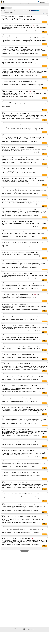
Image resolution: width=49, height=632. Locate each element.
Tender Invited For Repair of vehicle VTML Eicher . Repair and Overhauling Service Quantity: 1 (20, 254)
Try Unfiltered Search (35, 10)
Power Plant (13, 25)
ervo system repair (24, 10)
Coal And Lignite (15, 385)
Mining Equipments (15, 283)
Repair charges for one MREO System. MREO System (12, 18)
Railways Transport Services (15, 168)
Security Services (14, 91)
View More (24, 550)
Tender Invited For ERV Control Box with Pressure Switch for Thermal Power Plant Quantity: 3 (20, 337)
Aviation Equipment (15, 375)
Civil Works (13, 47)
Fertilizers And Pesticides (14, 81)
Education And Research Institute (14, 16)
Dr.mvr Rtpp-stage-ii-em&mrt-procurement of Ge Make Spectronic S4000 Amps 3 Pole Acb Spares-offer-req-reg (23, 346)
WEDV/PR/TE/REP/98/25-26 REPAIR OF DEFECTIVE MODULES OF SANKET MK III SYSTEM (20, 442)
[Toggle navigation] (47, 1)
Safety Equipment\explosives (15, 189)
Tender (2, 8)
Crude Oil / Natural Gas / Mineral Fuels (15, 147)
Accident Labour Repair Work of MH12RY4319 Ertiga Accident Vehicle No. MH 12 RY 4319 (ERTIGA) (21, 355)
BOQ (11, 8)
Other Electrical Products (15, 335)
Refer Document (7, 19)
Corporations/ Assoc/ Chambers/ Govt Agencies (15, 472)
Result (7, 8)
